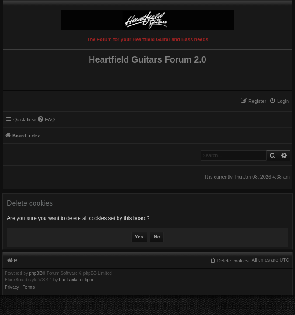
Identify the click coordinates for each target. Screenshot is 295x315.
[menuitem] (279, 101)
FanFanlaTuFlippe (76, 280)
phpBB (35, 273)
